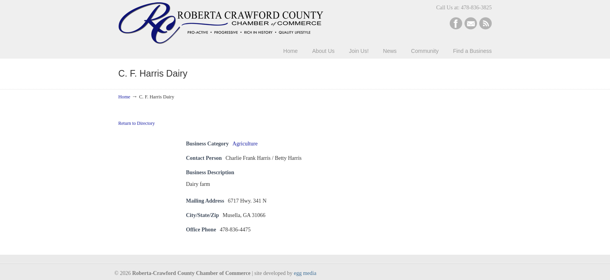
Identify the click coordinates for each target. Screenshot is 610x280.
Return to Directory (136, 123)
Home (124, 97)
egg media (305, 273)
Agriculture (245, 144)
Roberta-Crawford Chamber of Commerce (220, 23)
